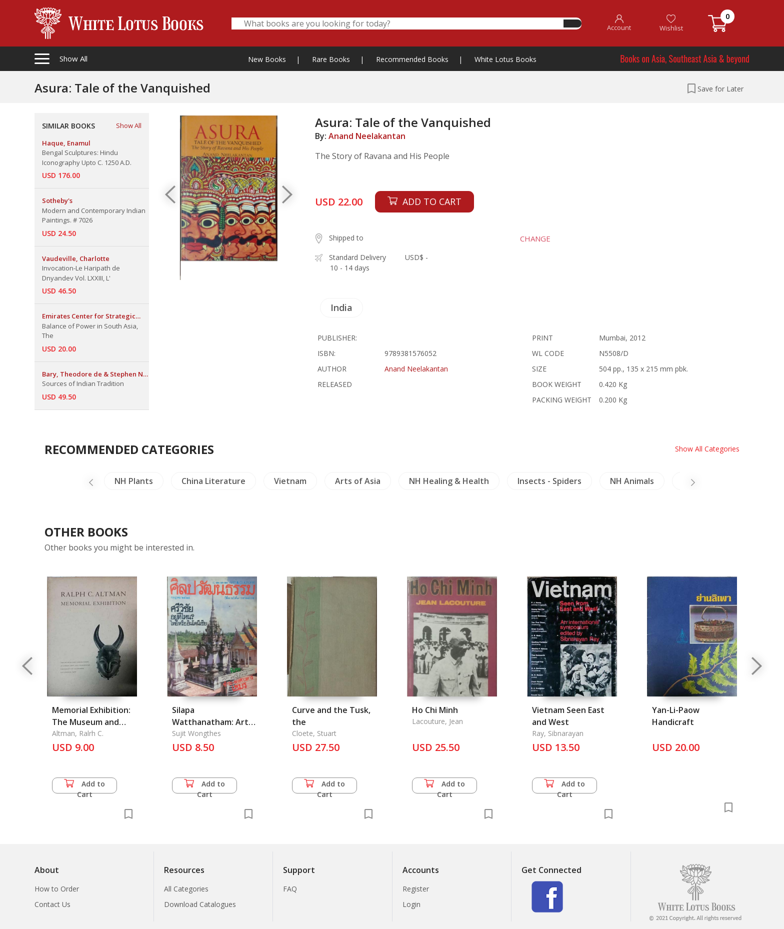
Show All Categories (707, 449)
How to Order (56, 889)
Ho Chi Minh (435, 710)
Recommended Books (412, 59)
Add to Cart (84, 786)
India (341, 308)
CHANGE (535, 239)
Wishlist (671, 23)
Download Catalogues (200, 904)
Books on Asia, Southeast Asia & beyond (685, 58)
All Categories (186, 889)
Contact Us (52, 904)
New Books (267, 59)
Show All (129, 125)
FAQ (290, 889)
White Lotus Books (505, 59)
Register (415, 889)
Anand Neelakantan (367, 136)
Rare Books (331, 59)
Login (411, 904)
